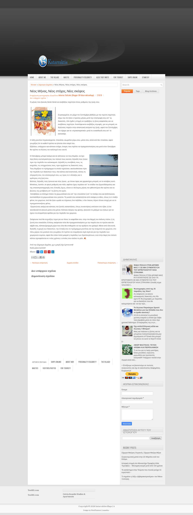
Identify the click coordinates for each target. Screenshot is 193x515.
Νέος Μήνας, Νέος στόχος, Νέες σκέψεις (57, 91)
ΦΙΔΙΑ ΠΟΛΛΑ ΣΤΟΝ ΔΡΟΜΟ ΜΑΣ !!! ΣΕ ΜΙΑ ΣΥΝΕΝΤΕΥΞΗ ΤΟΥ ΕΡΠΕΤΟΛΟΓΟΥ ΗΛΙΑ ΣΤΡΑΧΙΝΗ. (146, 268)
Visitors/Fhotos (49, 368)
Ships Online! (56, 361)
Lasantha (105, 510)
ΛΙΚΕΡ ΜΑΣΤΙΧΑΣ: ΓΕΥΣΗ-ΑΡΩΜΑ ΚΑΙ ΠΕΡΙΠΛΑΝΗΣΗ (146, 346)
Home (32, 77)
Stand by (145, 77)
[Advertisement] (86, 20)
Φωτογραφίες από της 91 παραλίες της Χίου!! (144, 290)
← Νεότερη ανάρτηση (39, 263)
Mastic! (35, 368)
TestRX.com (33, 490)
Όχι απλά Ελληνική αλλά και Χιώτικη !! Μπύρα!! (146, 327)
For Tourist (118, 77)
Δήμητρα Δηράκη (45, 85)
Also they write (102, 77)
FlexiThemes (96, 510)
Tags (138, 91)
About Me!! (70, 361)
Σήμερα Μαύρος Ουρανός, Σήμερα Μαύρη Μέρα (141, 453)
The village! (105, 361)
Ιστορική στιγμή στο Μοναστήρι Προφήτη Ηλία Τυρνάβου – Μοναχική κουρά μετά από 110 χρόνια (142, 464)
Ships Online (132, 77)
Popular (127, 91)
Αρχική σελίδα (72, 263)
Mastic (66, 77)
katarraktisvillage (104, 506)
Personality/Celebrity (83, 77)
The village (54, 77)
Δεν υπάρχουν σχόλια (38, 97)
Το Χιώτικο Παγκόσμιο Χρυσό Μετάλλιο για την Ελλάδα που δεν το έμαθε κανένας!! (148, 310)
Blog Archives (151, 91)
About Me (42, 77)
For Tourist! (66, 368)
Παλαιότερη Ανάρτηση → (108, 263)
